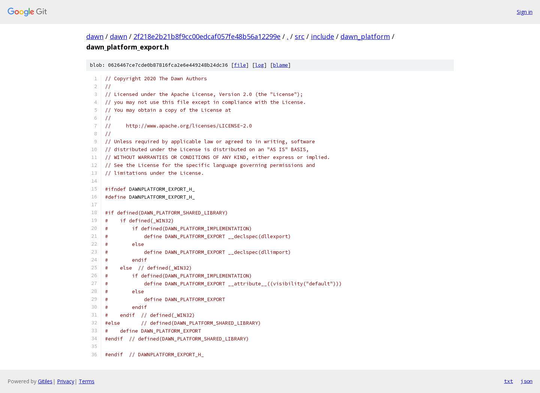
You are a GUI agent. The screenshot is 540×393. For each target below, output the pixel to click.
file (240, 65)
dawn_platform (365, 36)
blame (280, 65)
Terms (86, 381)
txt (508, 381)
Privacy (65, 381)
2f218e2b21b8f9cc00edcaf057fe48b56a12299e (207, 36)
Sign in (524, 11)
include (322, 36)
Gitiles (45, 381)
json (526, 381)
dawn (95, 36)
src (299, 36)
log (259, 65)
